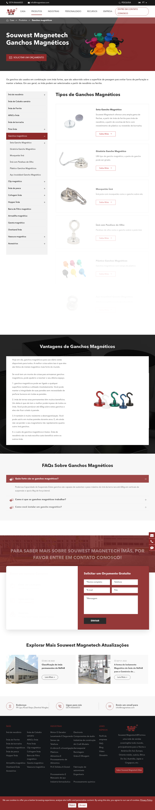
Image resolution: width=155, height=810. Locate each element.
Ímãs (8, 726)
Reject (72, 805)
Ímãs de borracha (16, 122)
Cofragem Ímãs (15, 195)
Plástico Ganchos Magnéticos (23, 169)
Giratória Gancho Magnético (23, 149)
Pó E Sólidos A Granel (60, 767)
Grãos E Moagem (81, 756)
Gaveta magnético (16, 223)
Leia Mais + (48, 677)
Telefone (54, 744)
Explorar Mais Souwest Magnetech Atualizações (77, 647)
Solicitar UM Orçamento (26, 57)
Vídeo (101, 752)
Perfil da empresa (103, 738)
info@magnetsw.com (40, 3)
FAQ (101, 744)
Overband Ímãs (15, 230)
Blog (101, 748)
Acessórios (13, 244)
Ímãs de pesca (14, 188)
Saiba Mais (105, 132)
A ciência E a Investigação (61, 748)
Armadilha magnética (17, 216)
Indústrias (53, 11)
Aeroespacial (79, 748)
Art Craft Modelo (81, 744)
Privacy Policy (146, 800)
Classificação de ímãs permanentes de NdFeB (51, 666)
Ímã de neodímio (15, 95)
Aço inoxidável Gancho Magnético (25, 175)
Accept (82, 805)
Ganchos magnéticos (42, 20)
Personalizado (73, 11)
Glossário (103, 755)
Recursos (92, 11)
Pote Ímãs (12, 129)
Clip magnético (15, 182)
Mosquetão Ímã (17, 156)
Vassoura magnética (17, 237)
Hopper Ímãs (14, 202)
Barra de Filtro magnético (19, 209)
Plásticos (54, 752)
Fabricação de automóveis (80, 769)
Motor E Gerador (58, 732)
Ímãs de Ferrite (15, 109)
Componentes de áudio (84, 736)
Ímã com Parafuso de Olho (22, 162)
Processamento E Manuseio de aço (58, 776)
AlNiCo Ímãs (13, 115)
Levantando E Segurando (61, 736)
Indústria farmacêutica (60, 782)
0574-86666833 (16, 3)
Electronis (78, 732)
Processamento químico (84, 782)
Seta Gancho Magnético (21, 143)
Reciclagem (79, 752)
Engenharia (79, 775)
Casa (22, 11)
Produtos (36, 11)
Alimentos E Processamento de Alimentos (58, 759)
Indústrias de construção (85, 740)
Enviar (97, 621)
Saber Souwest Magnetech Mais (129, 770)
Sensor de (54, 740)
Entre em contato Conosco (128, 11)
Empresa (107, 11)
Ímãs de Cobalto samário (19, 102)
